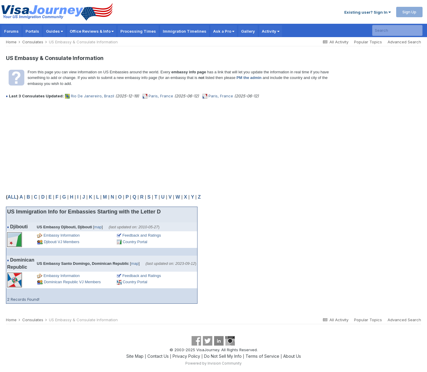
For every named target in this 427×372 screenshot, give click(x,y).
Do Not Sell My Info (223, 356)
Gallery (248, 31)
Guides (54, 31)
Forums (11, 31)
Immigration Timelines (184, 31)
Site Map (135, 356)
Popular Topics (368, 41)
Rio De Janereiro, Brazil (92, 96)
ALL (12, 197)
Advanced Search (404, 41)
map (98, 227)
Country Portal (135, 242)
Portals (32, 31)
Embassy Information (62, 235)
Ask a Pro (223, 31)
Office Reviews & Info (92, 31)
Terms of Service (262, 356)
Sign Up (409, 12)
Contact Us (158, 356)
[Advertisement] (114, 146)
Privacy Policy (186, 356)
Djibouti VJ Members (61, 242)
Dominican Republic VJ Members (72, 282)
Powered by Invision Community (213, 363)
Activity (270, 31)
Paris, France (161, 96)
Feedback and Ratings (141, 235)
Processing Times (138, 31)
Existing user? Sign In (367, 12)
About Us (292, 356)
